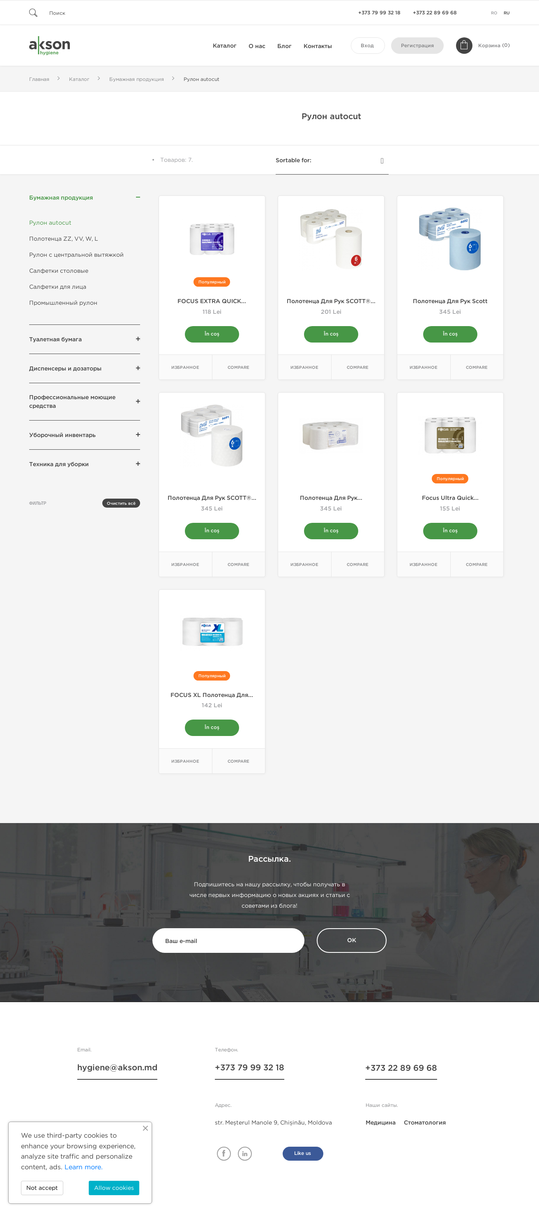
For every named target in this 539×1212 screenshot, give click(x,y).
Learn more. (83, 1167)
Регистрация (417, 46)
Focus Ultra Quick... (450, 498)
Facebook (224, 1154)
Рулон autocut (50, 222)
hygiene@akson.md (117, 1069)
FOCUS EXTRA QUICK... (211, 301)
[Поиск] (78, 12)
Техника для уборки (59, 464)
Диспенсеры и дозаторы (65, 368)
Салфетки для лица (57, 286)
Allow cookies (114, 1187)
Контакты (318, 46)
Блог (284, 46)
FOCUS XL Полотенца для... (211, 695)
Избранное (185, 368)
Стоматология (425, 1123)
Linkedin (245, 1154)
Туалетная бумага (55, 339)
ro (494, 13)
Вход (367, 46)
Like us (302, 1154)
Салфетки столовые (58, 270)
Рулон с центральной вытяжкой (76, 254)
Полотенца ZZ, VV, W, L (63, 238)
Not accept (42, 1187)
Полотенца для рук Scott (450, 301)
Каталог (225, 45)
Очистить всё (121, 503)
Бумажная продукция (61, 197)
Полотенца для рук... (331, 498)
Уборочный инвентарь (62, 435)
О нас (257, 46)
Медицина (381, 1123)
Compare (238, 368)
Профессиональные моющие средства (72, 401)
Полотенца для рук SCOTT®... (331, 301)
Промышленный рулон (63, 302)
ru (507, 13)
